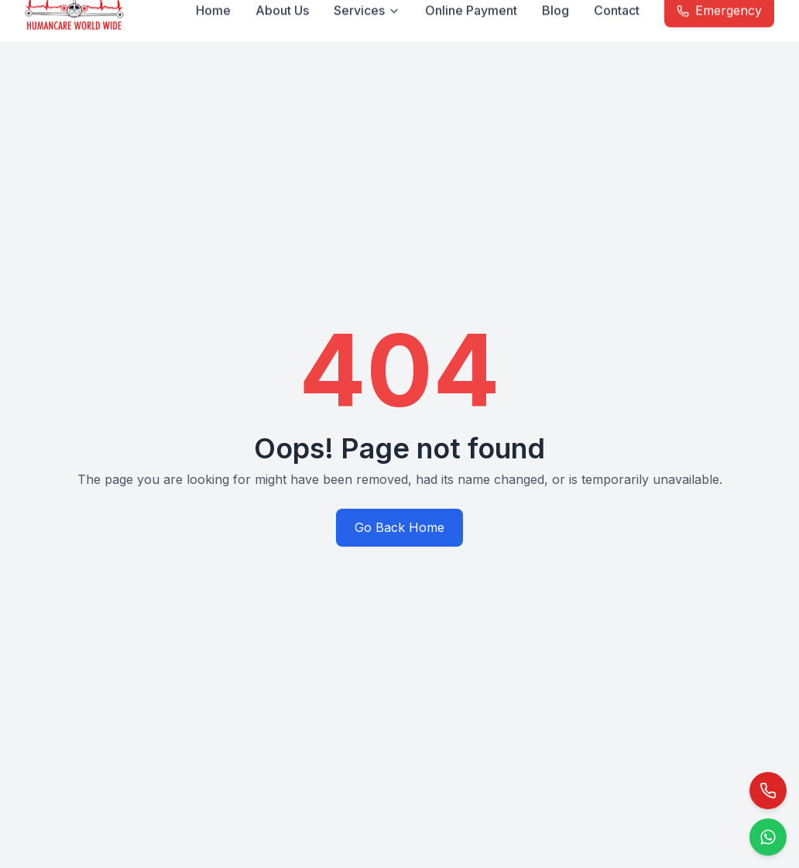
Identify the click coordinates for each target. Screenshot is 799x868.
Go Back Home (399, 527)
